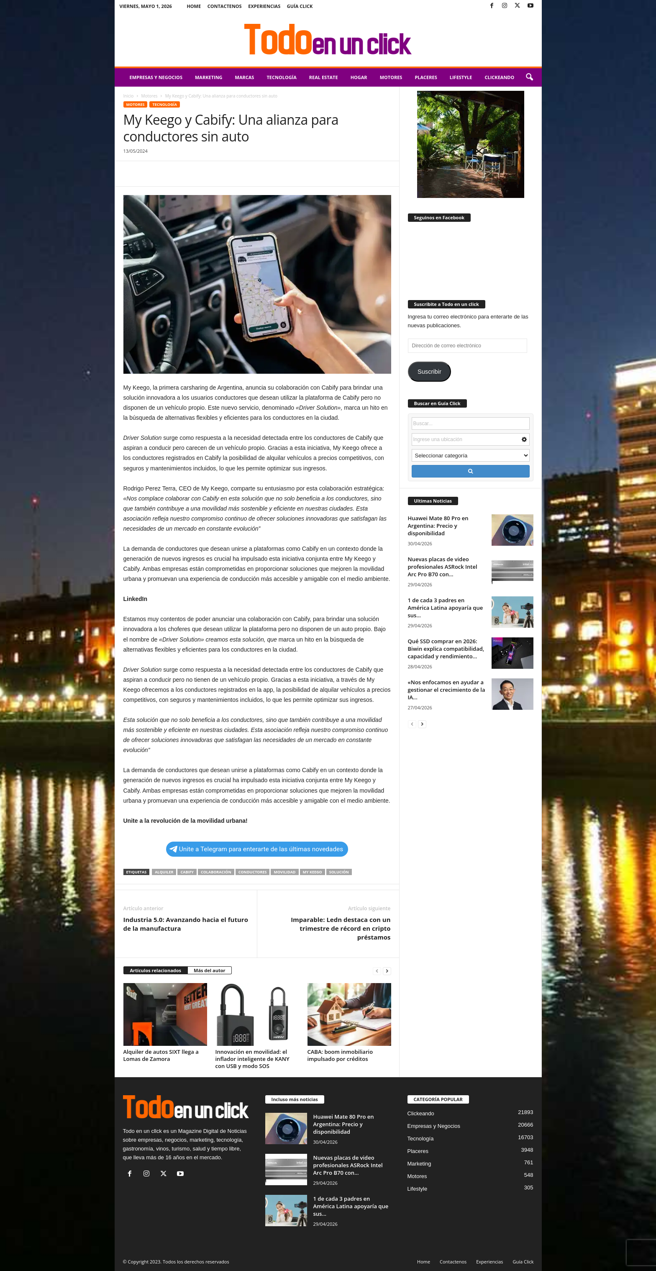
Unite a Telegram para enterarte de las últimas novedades (256, 849)
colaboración (216, 872)
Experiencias (264, 6)
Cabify (187, 872)
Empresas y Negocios (156, 77)
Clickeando (499, 77)
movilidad (284, 872)
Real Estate (323, 77)
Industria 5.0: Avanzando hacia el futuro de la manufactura (185, 923)
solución (339, 872)
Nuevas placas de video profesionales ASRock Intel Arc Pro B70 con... (442, 566)
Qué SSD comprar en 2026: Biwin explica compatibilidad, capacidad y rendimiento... (446, 648)
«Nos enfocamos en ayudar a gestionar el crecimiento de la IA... (446, 689)
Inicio (128, 96)
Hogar (359, 77)
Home (194, 6)
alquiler (164, 872)
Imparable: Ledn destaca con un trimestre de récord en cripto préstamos (340, 928)
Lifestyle (461, 77)
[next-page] (387, 970)
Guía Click (300, 6)
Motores (391, 77)
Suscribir (429, 371)
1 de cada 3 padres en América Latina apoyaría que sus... (445, 607)
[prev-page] (377, 970)
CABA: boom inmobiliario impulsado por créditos (340, 1055)
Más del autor (209, 970)
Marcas (244, 77)
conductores (252, 872)
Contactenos (225, 6)
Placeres (426, 77)
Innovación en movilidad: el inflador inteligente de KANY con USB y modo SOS (252, 1059)
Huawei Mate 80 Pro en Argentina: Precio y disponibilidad (438, 525)
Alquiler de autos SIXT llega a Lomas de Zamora (161, 1055)
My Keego (312, 872)
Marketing (209, 77)
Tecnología (281, 77)
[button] (529, 77)
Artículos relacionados (156, 970)
